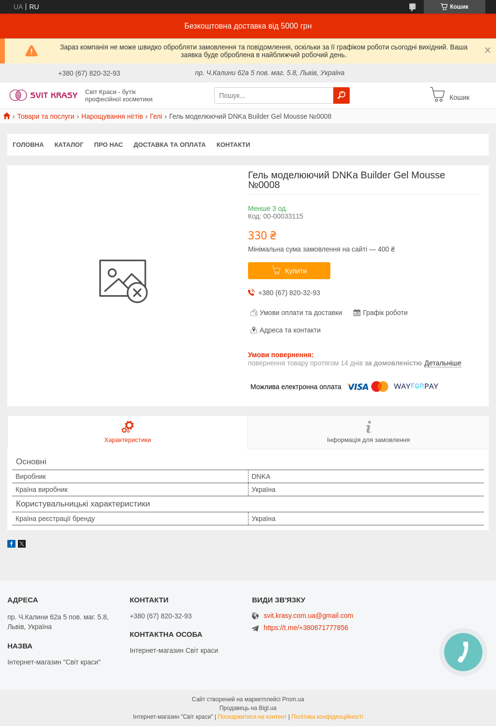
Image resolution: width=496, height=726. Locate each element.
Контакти (233, 144)
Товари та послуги (45, 116)
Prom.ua (293, 699)
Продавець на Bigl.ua (248, 708)
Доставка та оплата (170, 144)
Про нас (108, 144)
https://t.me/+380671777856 (306, 627)
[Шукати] (341, 95)
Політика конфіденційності (327, 716)
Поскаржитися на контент (252, 716)
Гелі (156, 116)
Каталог (68, 144)
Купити (296, 271)
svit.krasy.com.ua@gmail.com (308, 615)
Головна (28, 144)
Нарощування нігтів (112, 116)
